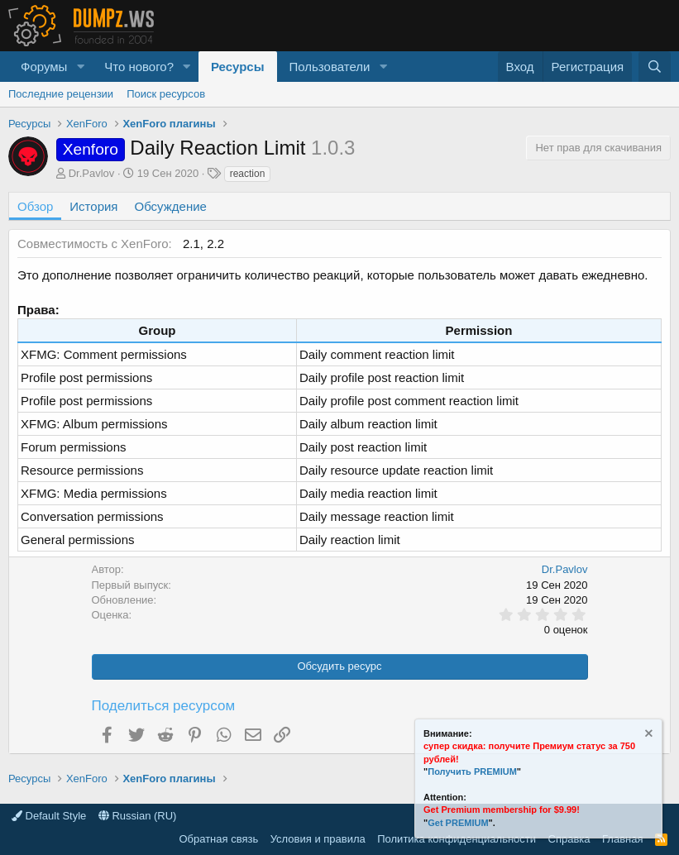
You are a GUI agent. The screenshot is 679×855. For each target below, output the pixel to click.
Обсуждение (171, 206)
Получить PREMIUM (472, 771)
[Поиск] (654, 66)
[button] (80, 66)
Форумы (44, 67)
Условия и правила (318, 839)
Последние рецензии (60, 94)
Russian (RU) (137, 816)
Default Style (49, 816)
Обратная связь (218, 839)
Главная (622, 839)
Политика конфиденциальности (456, 839)
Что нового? (139, 67)
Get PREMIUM (458, 823)
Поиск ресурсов (166, 94)
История (93, 206)
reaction (247, 173)
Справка (569, 839)
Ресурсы (238, 67)
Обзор (35, 206)
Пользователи (330, 67)
